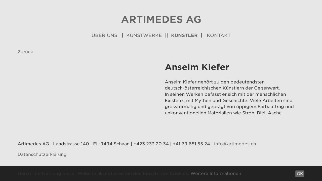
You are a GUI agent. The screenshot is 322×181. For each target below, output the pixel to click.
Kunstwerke (144, 35)
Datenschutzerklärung (42, 154)
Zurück (25, 51)
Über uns (104, 35)
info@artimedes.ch (235, 143)
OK (300, 173)
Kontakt (219, 35)
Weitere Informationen (215, 173)
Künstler (184, 35)
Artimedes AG (161, 19)
